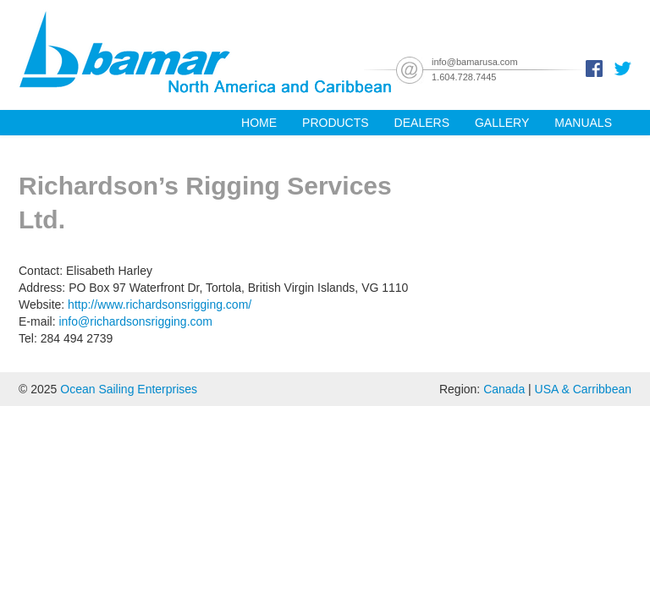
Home (259, 122)
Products (335, 122)
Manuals (583, 122)
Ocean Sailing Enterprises (128, 389)
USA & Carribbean (583, 389)
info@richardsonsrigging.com (135, 321)
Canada (504, 389)
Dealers (421, 122)
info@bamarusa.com (475, 62)
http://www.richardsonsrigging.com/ (159, 304)
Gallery (502, 122)
